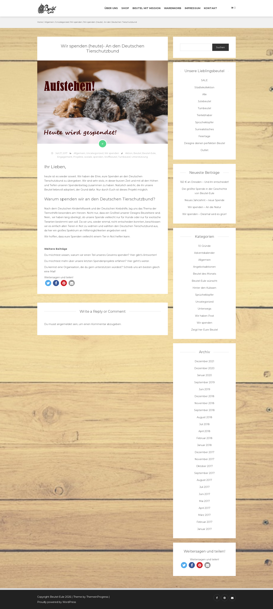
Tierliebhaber (204, 115)
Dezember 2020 (204, 368)
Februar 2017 (204, 521)
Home (40, 22)
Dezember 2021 (204, 361)
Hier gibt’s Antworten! (143, 255)
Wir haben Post (204, 315)
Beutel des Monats (204, 273)
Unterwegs (204, 308)
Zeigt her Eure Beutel (204, 329)
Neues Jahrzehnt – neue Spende (204, 200)
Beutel (137, 153)
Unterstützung (140, 156)
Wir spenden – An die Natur (204, 207)
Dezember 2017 (204, 452)
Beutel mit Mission (146, 8)
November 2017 (204, 459)
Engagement (64, 156)
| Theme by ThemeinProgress (90, 596)
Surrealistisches (204, 129)
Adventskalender (204, 252)
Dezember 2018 (204, 396)
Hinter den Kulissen (204, 287)
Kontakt (210, 8)
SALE (204, 80)
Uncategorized (62, 22)
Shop (125, 8)
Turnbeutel (124, 156)
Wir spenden (76, 22)
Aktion (128, 153)
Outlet (204, 150)
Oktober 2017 (204, 466)
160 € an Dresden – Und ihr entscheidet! (204, 182)
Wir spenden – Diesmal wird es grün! (204, 214)
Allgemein (49, 22)
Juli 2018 (204, 424)
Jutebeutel (204, 101)
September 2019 (204, 382)
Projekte (78, 156)
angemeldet (64, 324)
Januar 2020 (204, 375)
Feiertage (204, 136)
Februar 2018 (204, 438)
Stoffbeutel (110, 156)
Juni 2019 (204, 389)
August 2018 (204, 417)
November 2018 (204, 403)
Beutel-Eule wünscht (204, 280)
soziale (88, 156)
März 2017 (204, 515)
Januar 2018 (204, 445)
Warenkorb (172, 8)
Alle (204, 94)
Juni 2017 (204, 494)
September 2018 (204, 410)
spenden (98, 156)
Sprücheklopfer (204, 122)
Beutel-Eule (149, 153)
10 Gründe (204, 245)
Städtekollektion (204, 87)
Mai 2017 (204, 501)
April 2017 (204, 508)
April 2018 (204, 431)
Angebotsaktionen (204, 266)
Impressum (192, 8)
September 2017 (204, 473)
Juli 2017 (204, 487)
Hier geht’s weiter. (138, 261)
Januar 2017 (204, 529)
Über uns (111, 8)
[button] (48, 283)
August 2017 (204, 480)
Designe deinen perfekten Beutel (204, 143)
